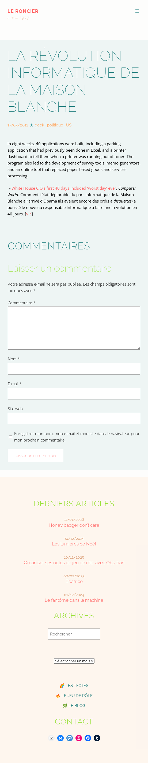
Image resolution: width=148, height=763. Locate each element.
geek (39, 125)
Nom (14, 358)
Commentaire (21, 302)
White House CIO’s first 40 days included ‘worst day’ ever (64, 188)
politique (55, 125)
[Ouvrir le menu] (137, 11)
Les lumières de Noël (74, 544)
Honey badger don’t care (74, 525)
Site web (15, 408)
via (29, 213)
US (68, 125)
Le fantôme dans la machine (74, 600)
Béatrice (74, 581)
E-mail (15, 383)
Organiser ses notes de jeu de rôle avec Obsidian (74, 562)
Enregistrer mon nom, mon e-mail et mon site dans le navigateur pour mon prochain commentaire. (77, 437)
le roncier (23, 11)
